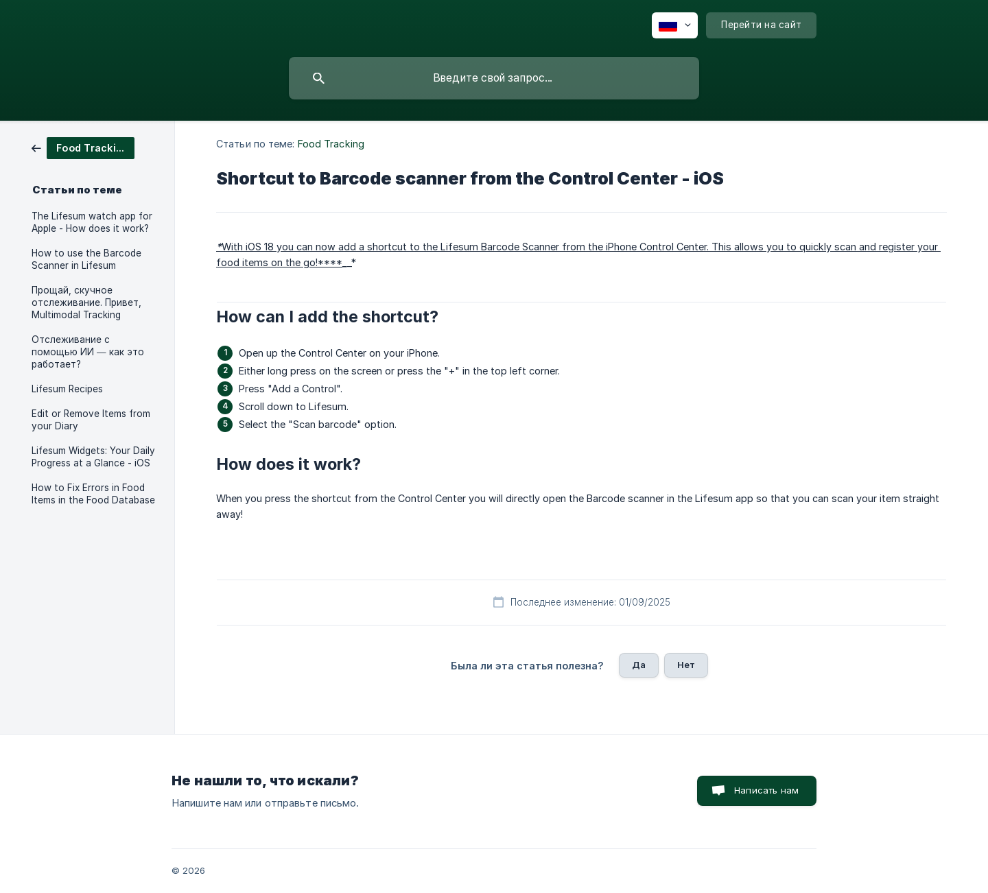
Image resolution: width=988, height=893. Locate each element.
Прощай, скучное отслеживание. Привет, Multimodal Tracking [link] (86, 302)
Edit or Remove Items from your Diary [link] (91, 419)
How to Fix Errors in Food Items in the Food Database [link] (93, 493)
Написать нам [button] (766, 790)
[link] (83, 147)
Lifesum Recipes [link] (67, 388)
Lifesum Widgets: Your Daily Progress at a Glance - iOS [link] (93, 456)
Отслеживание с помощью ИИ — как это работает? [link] (88, 352)
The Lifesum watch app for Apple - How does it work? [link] (92, 222)
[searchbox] (494, 78)
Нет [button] (686, 664)
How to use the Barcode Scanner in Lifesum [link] (86, 259)
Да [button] (639, 664)
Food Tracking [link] (331, 144)
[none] (675, 25)
